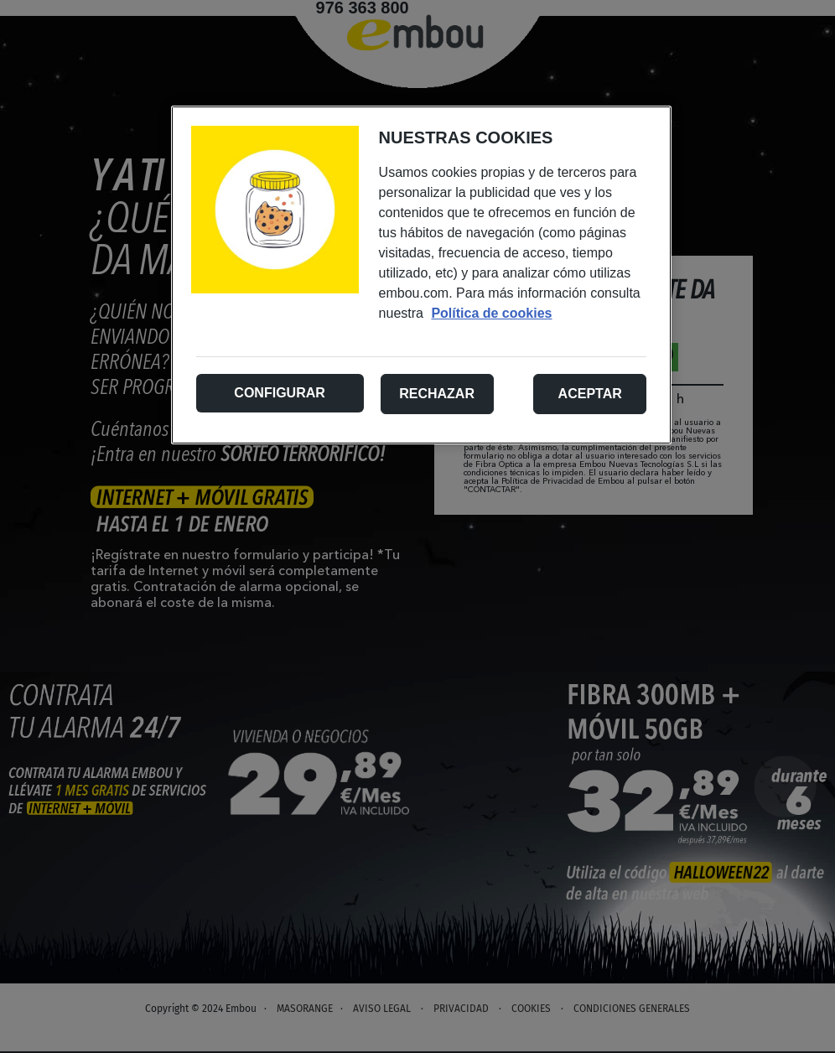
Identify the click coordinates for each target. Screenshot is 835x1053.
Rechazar (437, 393)
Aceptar (590, 393)
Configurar (279, 393)
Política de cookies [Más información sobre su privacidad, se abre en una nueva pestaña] (491, 313)
